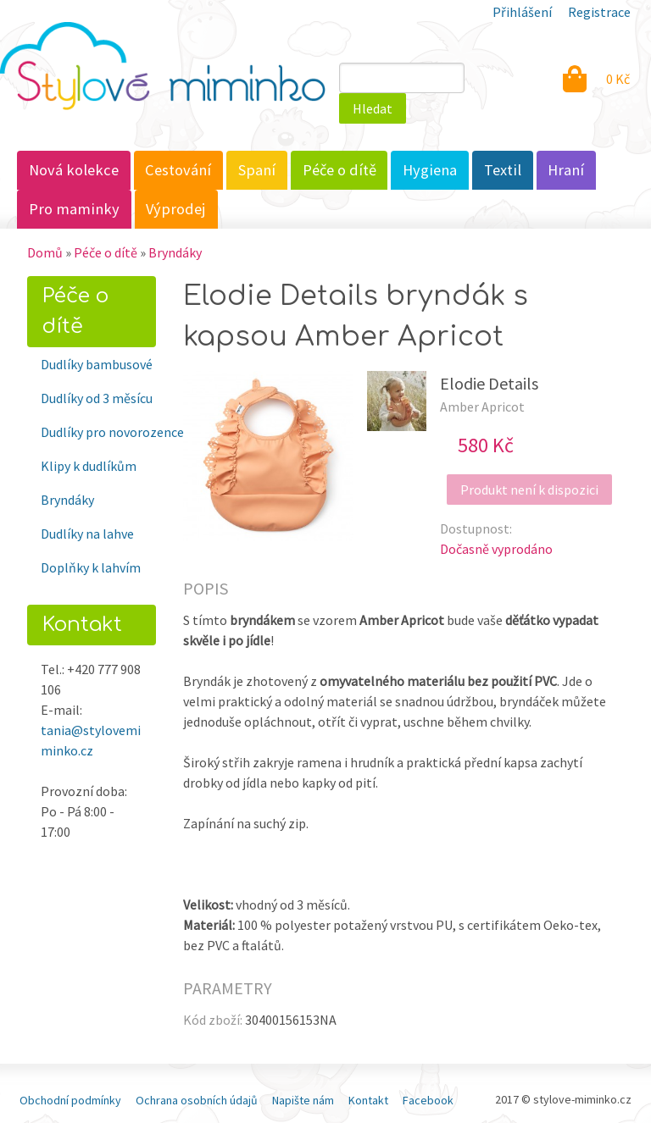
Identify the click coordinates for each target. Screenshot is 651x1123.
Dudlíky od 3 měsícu (97, 398)
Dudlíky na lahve (87, 533)
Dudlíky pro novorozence (98, 431)
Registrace (599, 11)
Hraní (566, 170)
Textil (502, 170)
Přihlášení (522, 11)
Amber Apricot (482, 406)
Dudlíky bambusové (97, 364)
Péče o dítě (339, 170)
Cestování (178, 170)
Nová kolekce (74, 170)
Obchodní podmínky (70, 1100)
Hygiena (430, 170)
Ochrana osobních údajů (197, 1100)
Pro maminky (74, 209)
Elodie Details (489, 383)
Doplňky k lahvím (91, 567)
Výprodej (176, 209)
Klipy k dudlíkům (88, 465)
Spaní (256, 170)
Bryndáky (175, 252)
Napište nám (303, 1100)
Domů (45, 252)
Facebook (428, 1100)
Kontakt (368, 1100)
